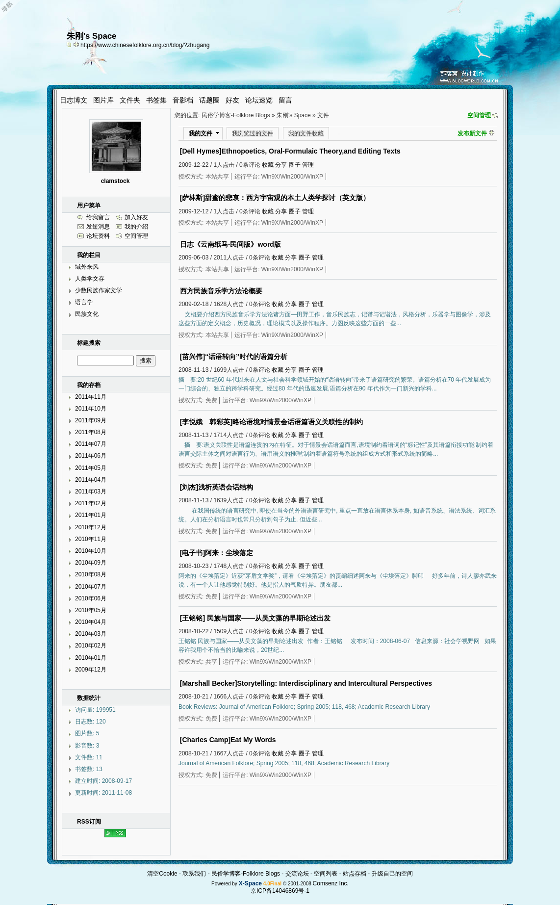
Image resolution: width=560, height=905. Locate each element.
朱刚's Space (294, 115)
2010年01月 (90, 657)
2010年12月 (90, 527)
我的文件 (200, 133)
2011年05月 (90, 468)
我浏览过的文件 (252, 133)
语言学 (84, 302)
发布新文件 (472, 133)
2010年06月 (90, 598)
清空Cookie (162, 873)
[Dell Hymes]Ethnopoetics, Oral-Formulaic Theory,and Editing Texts (290, 151)
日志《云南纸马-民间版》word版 (230, 244)
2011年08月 (90, 432)
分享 (281, 164)
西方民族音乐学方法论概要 (221, 291)
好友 (232, 100)
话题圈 (209, 100)
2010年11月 (90, 539)
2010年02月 (90, 645)
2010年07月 (90, 586)
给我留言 (98, 217)
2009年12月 (90, 669)
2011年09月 (90, 420)
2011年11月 (90, 396)
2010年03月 (90, 633)
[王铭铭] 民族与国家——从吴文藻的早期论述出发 (255, 618)
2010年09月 (90, 562)
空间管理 (479, 115)
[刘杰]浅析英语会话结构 (216, 487)
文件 (323, 115)
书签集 (156, 100)
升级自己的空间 (392, 873)
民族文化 (87, 313)
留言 (285, 100)
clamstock (115, 181)
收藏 (268, 164)
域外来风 (87, 266)
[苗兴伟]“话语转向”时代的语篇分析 (233, 357)
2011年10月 (90, 408)
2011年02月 (90, 503)
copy (70, 44)
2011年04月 (90, 479)
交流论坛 (297, 873)
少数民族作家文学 (98, 290)
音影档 (183, 100)
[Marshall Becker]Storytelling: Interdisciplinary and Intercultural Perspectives (306, 683)
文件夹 (130, 100)
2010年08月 (90, 574)
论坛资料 (98, 236)
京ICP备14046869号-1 (280, 890)
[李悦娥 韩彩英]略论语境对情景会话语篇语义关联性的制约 (271, 422)
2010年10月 (90, 550)
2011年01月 (90, 515)
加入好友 (136, 217)
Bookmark (77, 44)
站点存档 (354, 873)
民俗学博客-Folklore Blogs (236, 115)
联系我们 (194, 873)
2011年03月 (90, 491)
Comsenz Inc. (331, 883)
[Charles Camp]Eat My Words (228, 740)
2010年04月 (90, 622)
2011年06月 (90, 455)
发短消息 (98, 226)
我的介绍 (136, 226)
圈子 (295, 164)
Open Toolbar (12, 10)
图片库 (103, 100)
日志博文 (73, 100)
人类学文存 (89, 278)
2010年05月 (90, 610)
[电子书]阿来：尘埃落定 (216, 553)
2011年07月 (90, 443)
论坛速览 (259, 100)
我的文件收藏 (306, 133)
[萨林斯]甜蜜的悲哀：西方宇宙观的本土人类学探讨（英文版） (275, 198)
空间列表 (325, 873)
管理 (308, 164)
